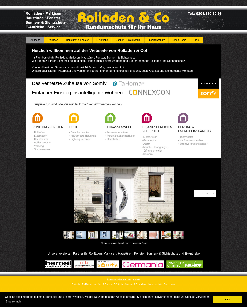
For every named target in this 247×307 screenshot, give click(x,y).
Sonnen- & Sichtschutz (135, 284)
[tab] (68, 235)
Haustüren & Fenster (102, 284)
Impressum (112, 279)
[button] (196, 193)
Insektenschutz (155, 284)
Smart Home (169, 284)
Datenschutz (125, 279)
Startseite (75, 284)
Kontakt (136, 279)
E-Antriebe (119, 284)
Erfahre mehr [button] (14, 301)
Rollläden (86, 284)
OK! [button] (227, 299)
